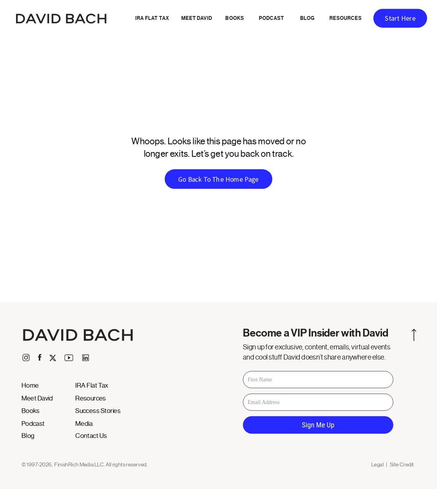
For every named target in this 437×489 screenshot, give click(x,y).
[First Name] (318, 379)
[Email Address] (318, 402)
